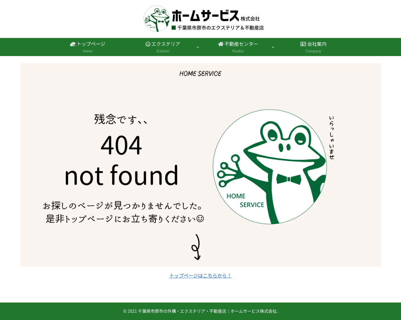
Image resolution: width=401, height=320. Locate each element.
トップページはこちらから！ (200, 275)
